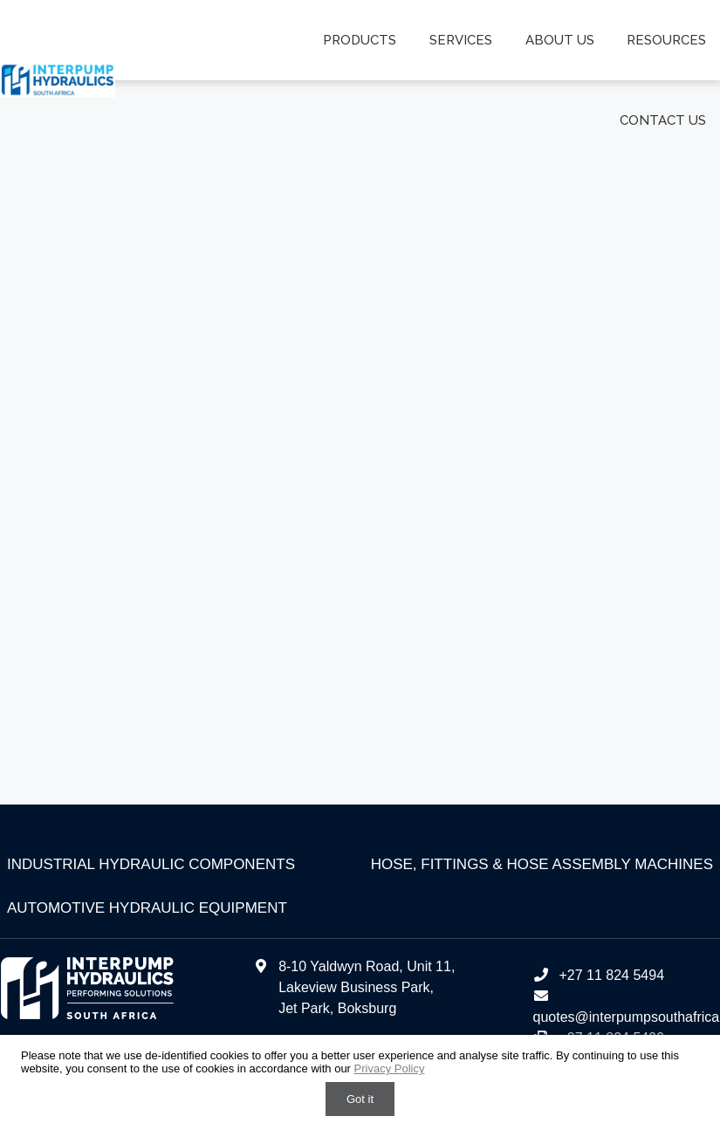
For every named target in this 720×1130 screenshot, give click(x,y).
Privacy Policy (389, 1068)
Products (363, 40)
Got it (360, 1099)
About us (560, 40)
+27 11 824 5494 (598, 975)
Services (463, 40)
